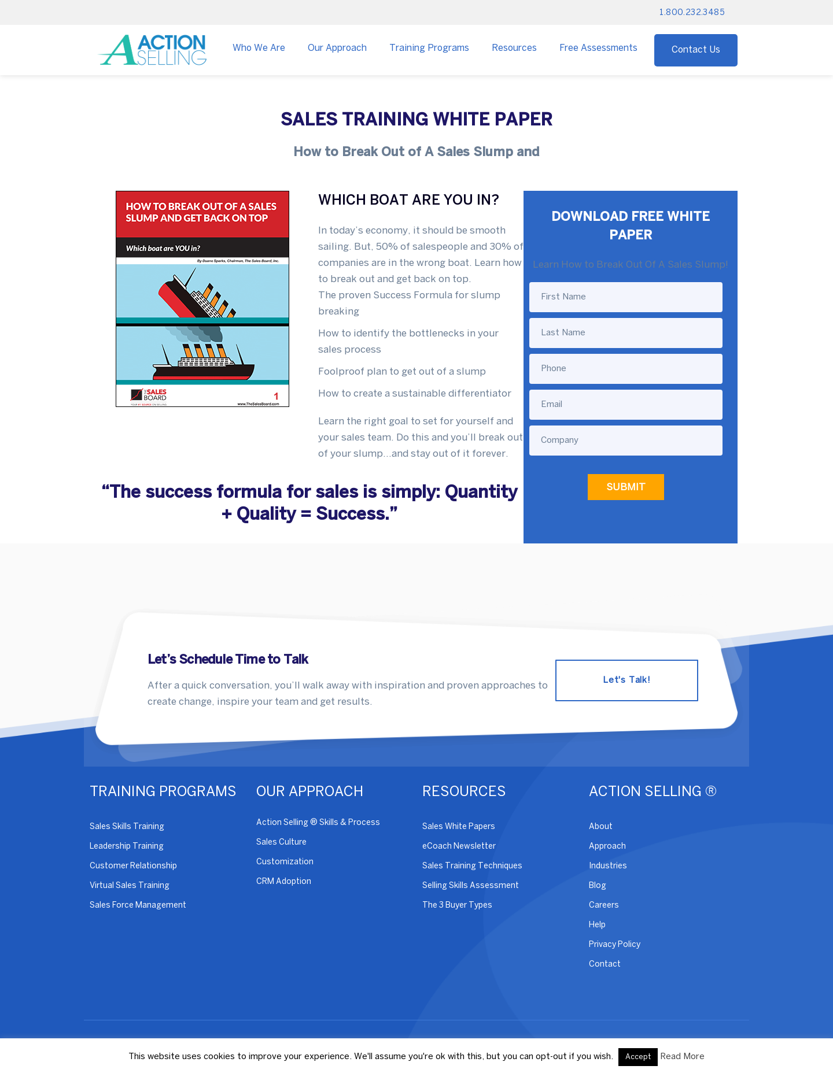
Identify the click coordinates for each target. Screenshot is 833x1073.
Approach (607, 846)
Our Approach (337, 48)
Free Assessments (598, 48)
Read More (682, 1057)
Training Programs (429, 48)
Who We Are (259, 48)
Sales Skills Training (127, 827)
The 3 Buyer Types (457, 905)
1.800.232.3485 (692, 13)
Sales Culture (281, 842)
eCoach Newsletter (459, 846)
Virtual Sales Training (129, 886)
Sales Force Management (138, 905)
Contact (605, 964)
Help (597, 925)
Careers (604, 905)
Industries (608, 866)
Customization (285, 862)
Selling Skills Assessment (470, 886)
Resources (514, 48)
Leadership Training (127, 846)
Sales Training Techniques (472, 866)
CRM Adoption (283, 882)
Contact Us (696, 50)
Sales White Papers (458, 827)
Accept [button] (638, 1057)
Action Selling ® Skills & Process (318, 823)
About (601, 827)
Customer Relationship (133, 866)
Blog (597, 886)
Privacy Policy (614, 945)
